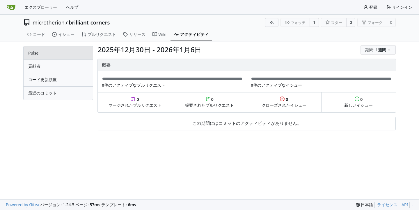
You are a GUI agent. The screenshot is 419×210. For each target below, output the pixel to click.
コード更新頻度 (42, 79)
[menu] (378, 50)
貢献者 (34, 66)
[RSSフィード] (271, 22)
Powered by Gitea (22, 204)
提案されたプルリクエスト (209, 102)
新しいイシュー (358, 102)
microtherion (49, 22)
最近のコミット (42, 93)
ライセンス (387, 204)
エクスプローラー (40, 7)
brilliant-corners (89, 22)
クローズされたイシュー (284, 102)
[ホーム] (11, 7)
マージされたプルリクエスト (135, 102)
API (405, 204)
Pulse (33, 53)
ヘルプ (72, 7)
